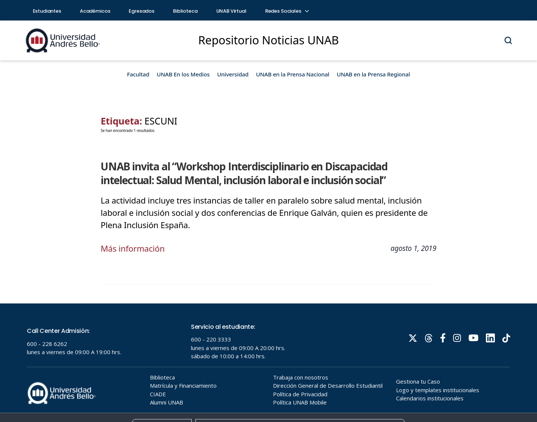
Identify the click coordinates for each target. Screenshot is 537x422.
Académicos (95, 11)
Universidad (232, 74)
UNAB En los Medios (183, 74)
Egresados (141, 11)
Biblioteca (185, 11)
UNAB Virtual (231, 11)
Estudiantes (47, 11)
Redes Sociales (286, 11)
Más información (133, 248)
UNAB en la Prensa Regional (373, 74)
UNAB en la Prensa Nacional (292, 74)
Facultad (138, 74)
